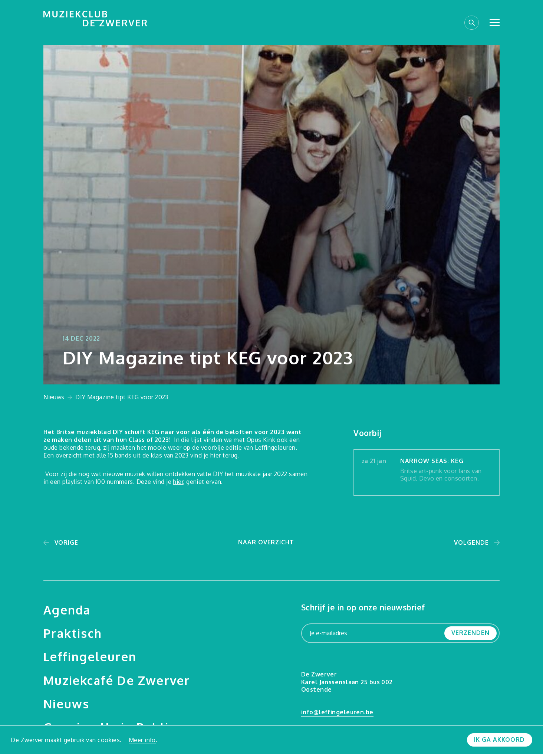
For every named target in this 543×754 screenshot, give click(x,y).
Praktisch (72, 633)
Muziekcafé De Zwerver (116, 680)
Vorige (66, 542)
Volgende (471, 542)
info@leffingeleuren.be (337, 712)
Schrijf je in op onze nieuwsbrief (363, 607)
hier (215, 455)
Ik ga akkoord (499, 739)
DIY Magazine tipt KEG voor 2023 (121, 397)
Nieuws (54, 397)
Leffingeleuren (89, 656)
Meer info (142, 740)
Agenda (66, 609)
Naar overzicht (266, 542)
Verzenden (470, 632)
